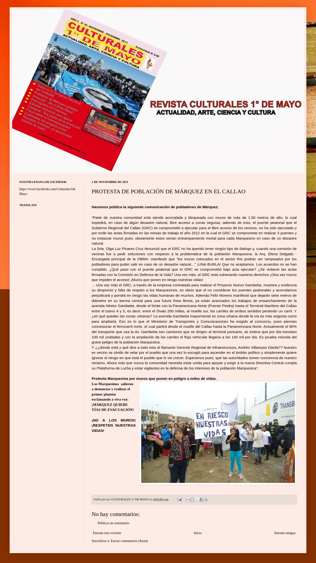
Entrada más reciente (107, 533)
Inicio (198, 533)
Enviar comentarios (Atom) (129, 541)
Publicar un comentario (113, 523)
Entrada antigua (284, 533)
